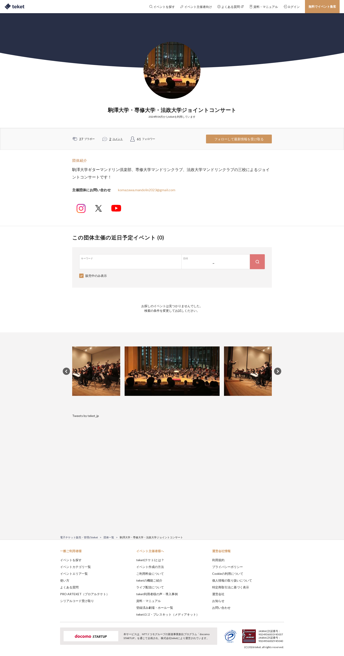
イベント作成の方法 (150, 567)
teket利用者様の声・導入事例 (157, 594)
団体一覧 (109, 537)
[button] (53, 639)
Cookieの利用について (227, 573)
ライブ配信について (150, 587)
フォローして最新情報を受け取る (239, 139)
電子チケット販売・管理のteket (79, 537)
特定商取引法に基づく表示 (230, 587)
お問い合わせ (221, 607)
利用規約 (218, 560)
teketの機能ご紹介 (149, 580)
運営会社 (218, 594)
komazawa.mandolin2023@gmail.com (146, 190)
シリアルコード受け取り (77, 601)
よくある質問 (69, 587)
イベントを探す (71, 560)
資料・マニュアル (148, 601)
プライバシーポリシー (227, 567)
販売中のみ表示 (96, 276)
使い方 (64, 580)
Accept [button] (281, 634)
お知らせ (218, 601)
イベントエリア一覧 (74, 573)
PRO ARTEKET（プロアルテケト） (84, 594)
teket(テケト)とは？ (150, 560)
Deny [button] (259, 634)
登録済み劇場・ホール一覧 (154, 607)
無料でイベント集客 (322, 6)
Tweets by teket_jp (85, 416)
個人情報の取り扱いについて (232, 580)
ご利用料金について (150, 573)
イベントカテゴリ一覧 (75, 567)
